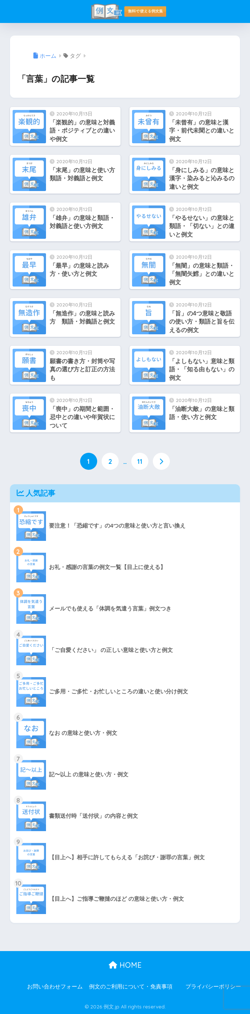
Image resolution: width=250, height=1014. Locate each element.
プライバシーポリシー (213, 986)
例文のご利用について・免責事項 (130, 986)
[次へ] (161, 461)
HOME (125, 964)
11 (139, 461)
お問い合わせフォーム (55, 986)
